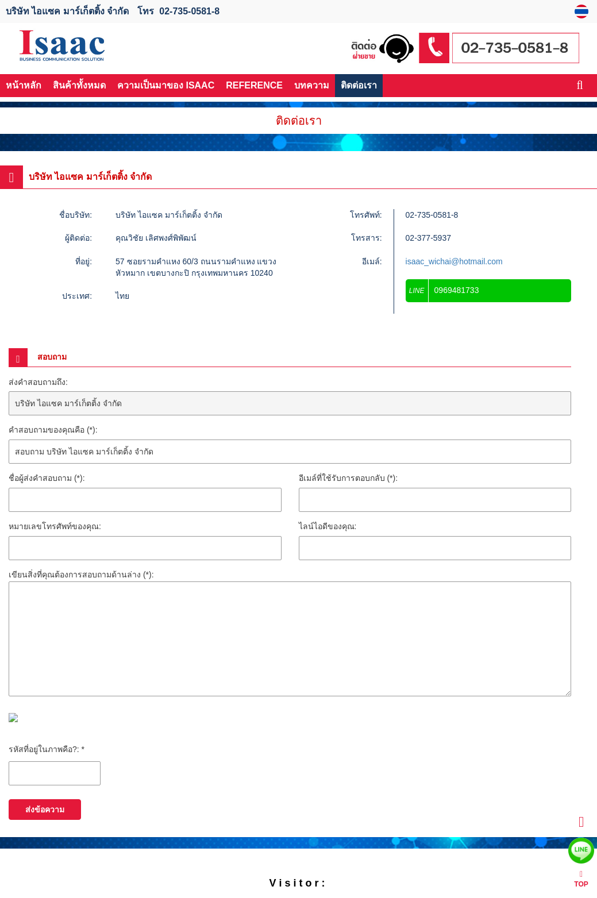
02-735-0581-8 (189, 11)
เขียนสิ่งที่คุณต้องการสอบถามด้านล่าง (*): (81, 574)
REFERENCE (254, 85)
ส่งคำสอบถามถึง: (38, 382)
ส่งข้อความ (44, 809)
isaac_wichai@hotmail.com (454, 261)
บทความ (311, 85)
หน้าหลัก (23, 85)
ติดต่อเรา (359, 85)
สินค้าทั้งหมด (79, 85)
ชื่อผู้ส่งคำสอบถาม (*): (47, 478)
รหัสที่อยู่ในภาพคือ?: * (46, 749)
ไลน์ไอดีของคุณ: (328, 526)
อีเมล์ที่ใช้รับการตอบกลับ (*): (348, 478)
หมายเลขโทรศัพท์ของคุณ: (55, 526)
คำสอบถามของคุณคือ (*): (53, 429)
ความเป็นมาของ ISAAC (165, 85)
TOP (581, 879)
